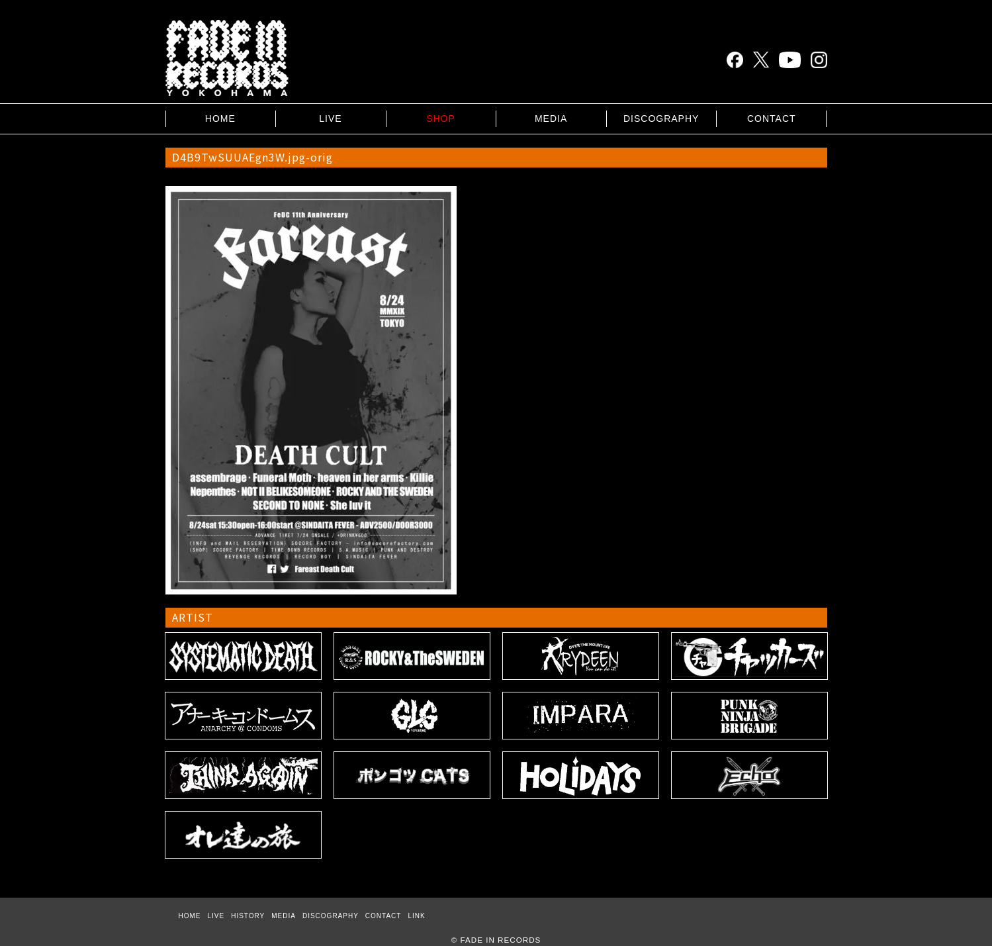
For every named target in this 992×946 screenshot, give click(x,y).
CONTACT (771, 118)
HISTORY (248, 916)
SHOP (440, 118)
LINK (416, 916)
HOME (220, 118)
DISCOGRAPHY (661, 118)
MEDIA (551, 118)
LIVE (330, 118)
